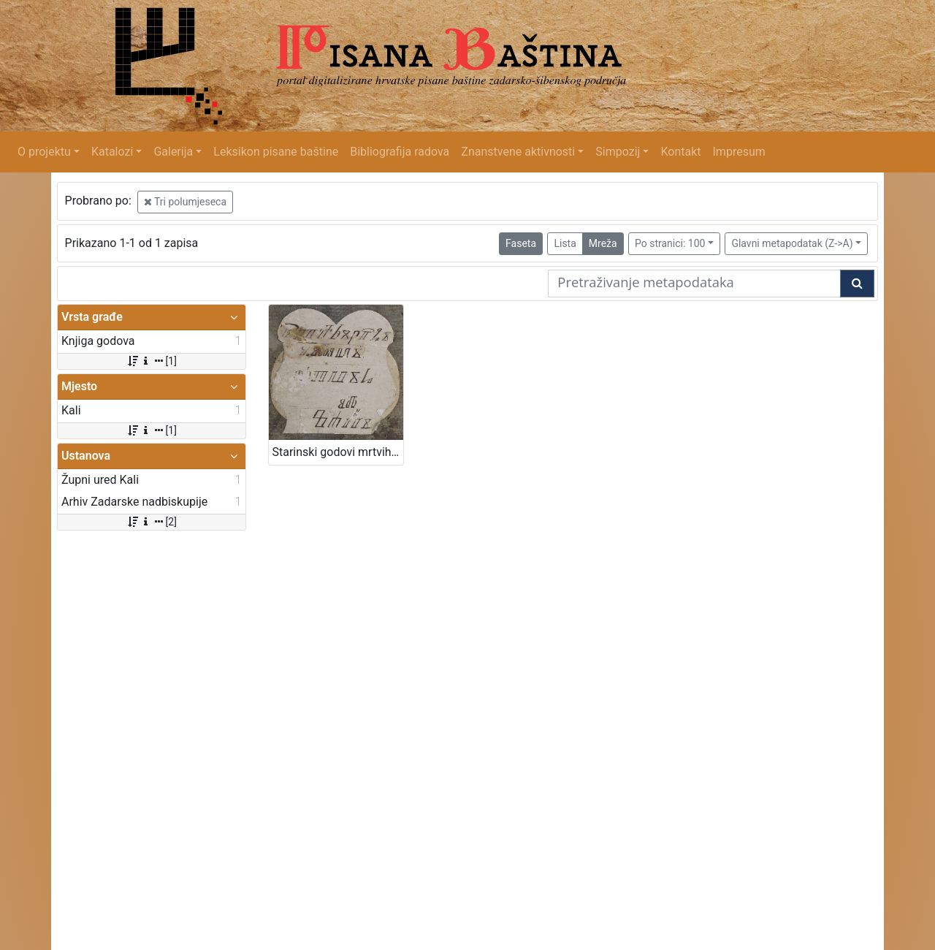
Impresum (739, 152)
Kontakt (680, 152)
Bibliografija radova (399, 152)
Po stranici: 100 (670, 243)
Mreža (603, 243)
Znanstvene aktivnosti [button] (518, 152)
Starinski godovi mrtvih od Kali (337, 452)
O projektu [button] (44, 152)
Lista (565, 243)
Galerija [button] (173, 152)
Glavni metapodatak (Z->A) (791, 243)
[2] (151, 522)
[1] (151, 361)
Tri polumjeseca (185, 202)
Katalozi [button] (112, 152)
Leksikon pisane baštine (275, 152)
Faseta (520, 243)
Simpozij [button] (617, 152)
